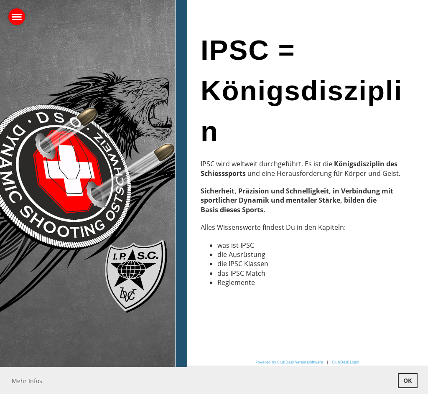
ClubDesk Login (345, 362)
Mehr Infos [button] (27, 381)
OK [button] (407, 380)
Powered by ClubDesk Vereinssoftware (289, 362)
